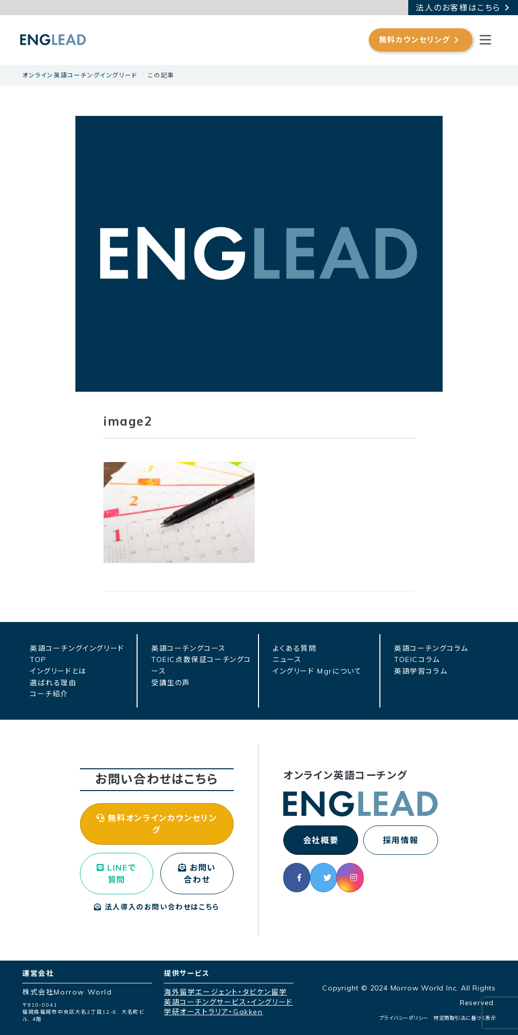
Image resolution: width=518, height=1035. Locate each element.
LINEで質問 (116, 873)
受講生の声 (170, 682)
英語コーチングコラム (431, 648)
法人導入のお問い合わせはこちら (157, 907)
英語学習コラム (420, 671)
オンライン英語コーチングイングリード (80, 75)
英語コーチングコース (188, 648)
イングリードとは (58, 671)
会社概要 (320, 840)
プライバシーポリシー (403, 1018)
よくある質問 (295, 648)
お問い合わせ (197, 873)
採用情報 (400, 840)
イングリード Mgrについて (317, 671)
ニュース (287, 659)
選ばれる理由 (53, 682)
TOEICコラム (417, 659)
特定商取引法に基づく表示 (465, 1018)
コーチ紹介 (49, 693)
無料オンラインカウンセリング (156, 824)
